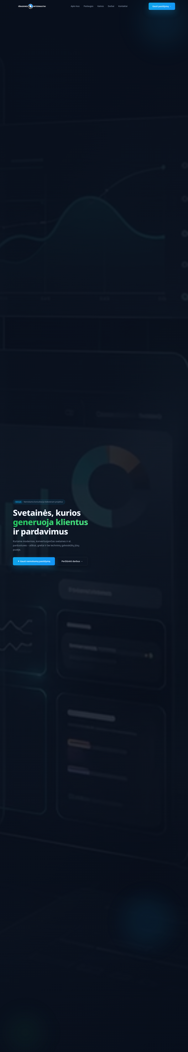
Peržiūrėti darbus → (72, 561)
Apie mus (75, 6)
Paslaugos (88, 6)
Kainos (100, 6)
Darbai (111, 6)
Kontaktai (122, 6)
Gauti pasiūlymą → (161, 6)
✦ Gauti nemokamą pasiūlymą (34, 561)
